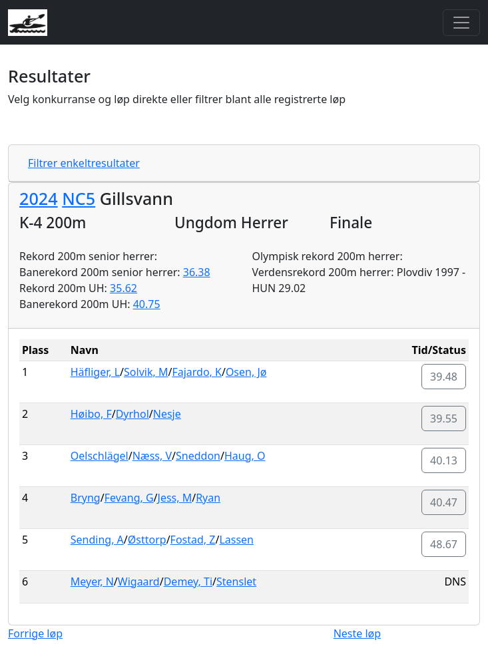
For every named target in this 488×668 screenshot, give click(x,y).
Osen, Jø (246, 372)
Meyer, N (92, 581)
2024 (38, 198)
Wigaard (139, 581)
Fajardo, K (197, 372)
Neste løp (357, 633)
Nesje (167, 414)
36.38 (196, 272)
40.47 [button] (443, 502)
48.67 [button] (443, 544)
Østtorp (147, 539)
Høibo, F (91, 414)
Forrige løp (35, 633)
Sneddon (198, 455)
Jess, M (175, 497)
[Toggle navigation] (461, 22)
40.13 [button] (443, 460)
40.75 (146, 304)
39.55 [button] (443, 418)
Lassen (236, 539)
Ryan (208, 497)
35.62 (123, 288)
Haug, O (245, 455)
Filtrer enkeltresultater (84, 163)
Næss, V (152, 455)
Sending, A (97, 539)
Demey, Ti (188, 581)
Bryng (86, 497)
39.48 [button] (443, 376)
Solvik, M (146, 372)
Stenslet (236, 581)
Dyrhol (132, 414)
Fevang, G (129, 497)
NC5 (78, 198)
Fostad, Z (193, 539)
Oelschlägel (99, 455)
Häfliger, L (95, 372)
